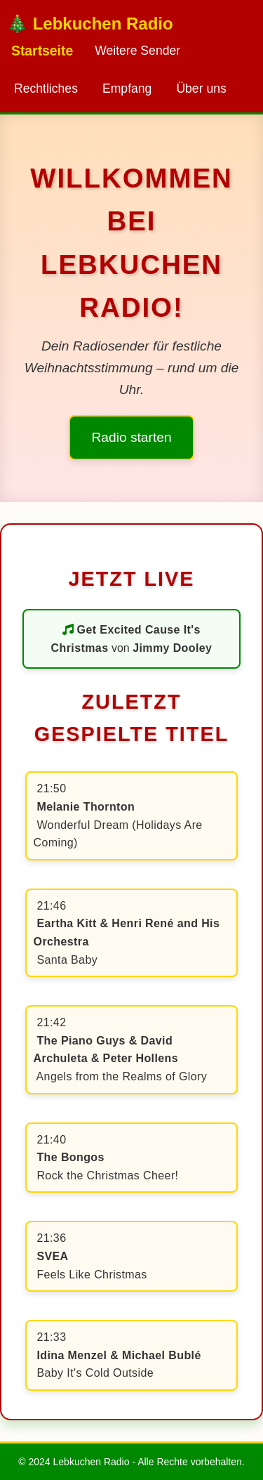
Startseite (42, 50)
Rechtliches (46, 88)
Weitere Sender (137, 51)
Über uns (201, 88)
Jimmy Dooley (172, 648)
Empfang (126, 88)
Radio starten (131, 437)
